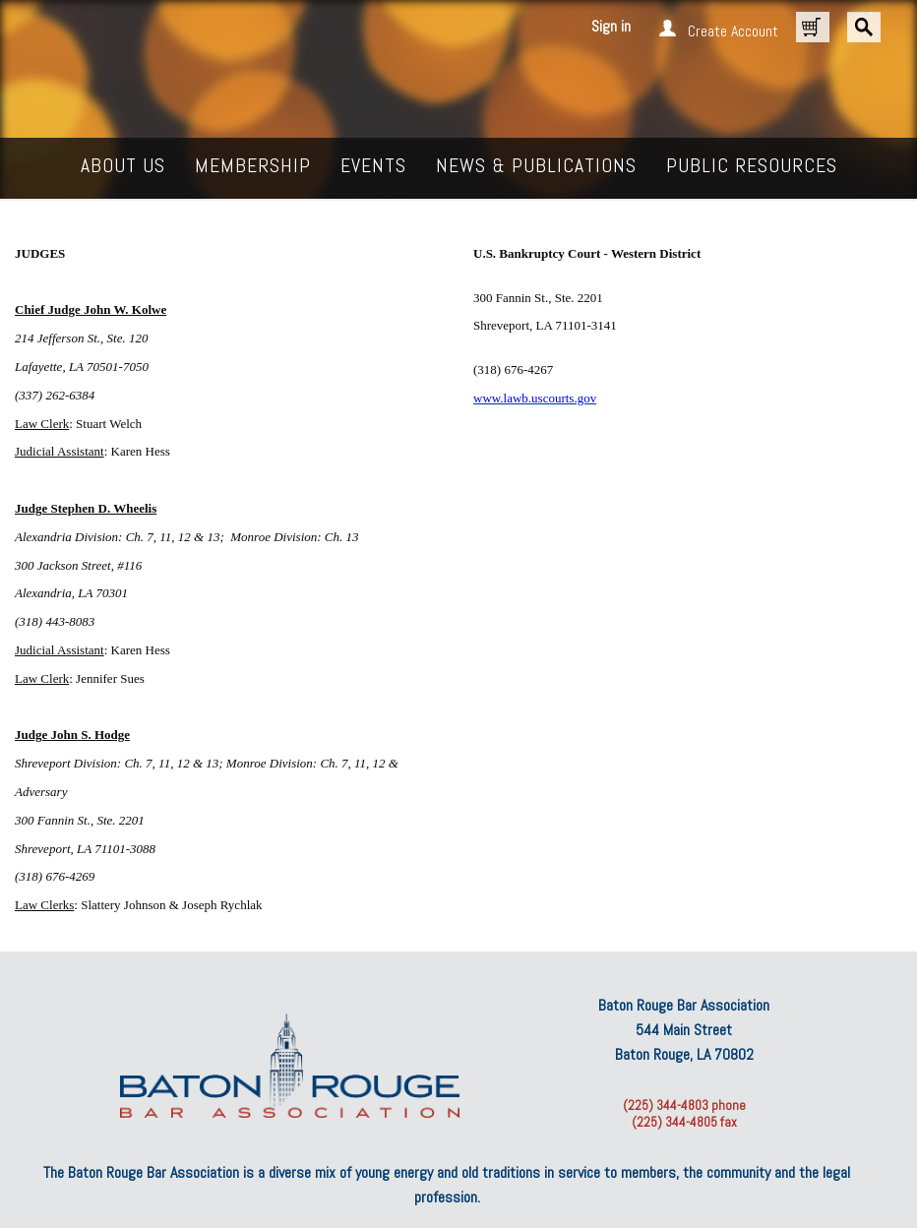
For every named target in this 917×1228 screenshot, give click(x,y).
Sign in (611, 26)
